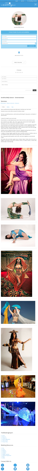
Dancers (17, 103)
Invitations (4, 451)
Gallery (8, 107)
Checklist (4, 453)
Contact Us (4, 438)
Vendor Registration (6, 439)
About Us (4, 436)
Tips (3, 448)
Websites (4, 450)
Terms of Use (5, 440)
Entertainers (3, 103)
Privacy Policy (5, 441)
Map (12, 107)
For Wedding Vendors (32, 1)
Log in (16, 1)
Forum (3, 449)
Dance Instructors (11, 103)
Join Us (22, 1)
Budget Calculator (5, 454)
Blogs (3, 456)
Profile (3, 107)
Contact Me (31, 45)
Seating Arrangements (6, 455)
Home (3, 435)
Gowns (3, 458)
